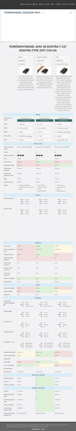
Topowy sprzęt (26, 120)
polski (53, 4)
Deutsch (29, 4)
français (35, 4)
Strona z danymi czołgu (24, 147)
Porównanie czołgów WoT (24, 12)
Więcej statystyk (21, 413)
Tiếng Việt (72, 4)
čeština (59, 4)
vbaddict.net (7, 415)
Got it (43, 429)
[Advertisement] (38, 27)
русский (65, 4)
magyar (47, 4)
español (41, 4)
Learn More (35, 429)
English (23, 4)
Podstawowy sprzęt (26, 118)
